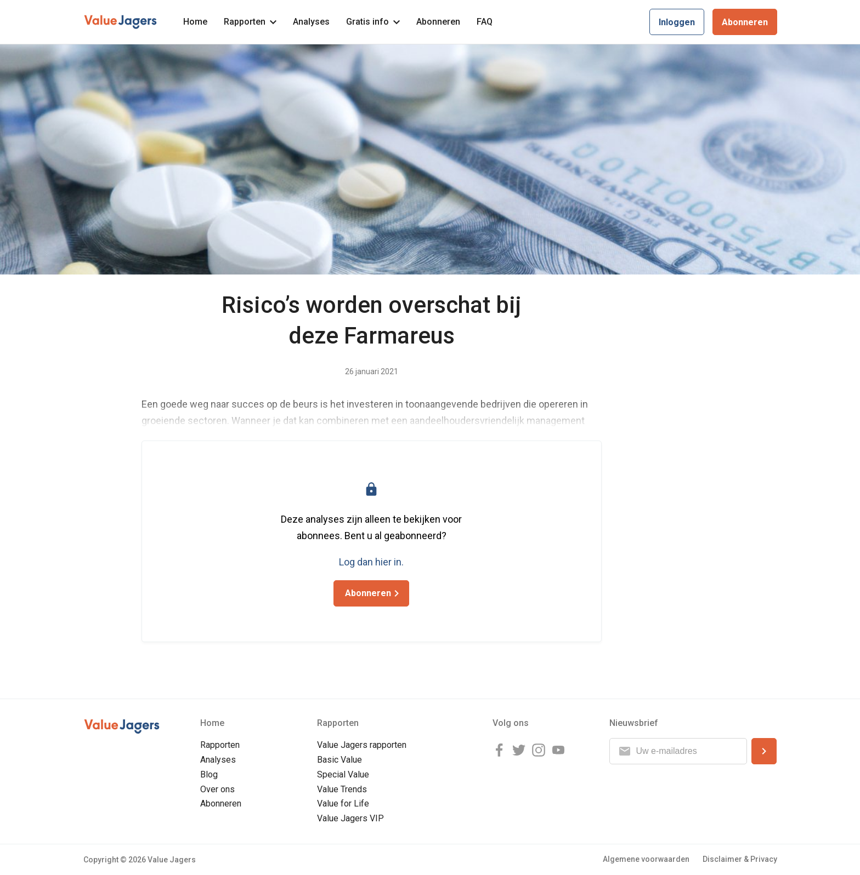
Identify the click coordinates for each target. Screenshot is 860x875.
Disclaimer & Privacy (740, 859)
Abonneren (438, 21)
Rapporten (250, 21)
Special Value (343, 774)
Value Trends (342, 789)
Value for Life (343, 803)
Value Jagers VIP (350, 818)
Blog (209, 774)
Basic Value (339, 759)
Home (195, 21)
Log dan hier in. (371, 562)
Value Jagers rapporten (361, 745)
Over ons (217, 789)
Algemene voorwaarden (646, 859)
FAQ (485, 21)
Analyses (311, 21)
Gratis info (373, 21)
